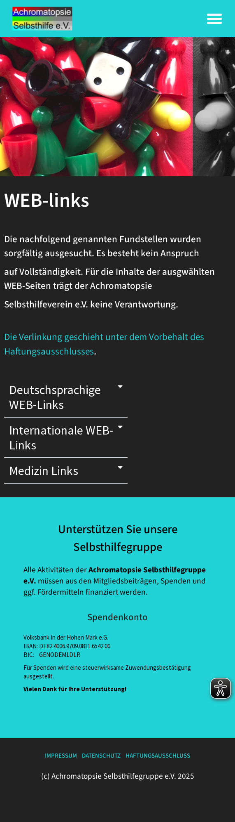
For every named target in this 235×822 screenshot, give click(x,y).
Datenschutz (101, 755)
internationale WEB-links (61, 437)
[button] (214, 18)
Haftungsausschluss (158, 755)
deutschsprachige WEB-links (55, 397)
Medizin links (43, 470)
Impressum (61, 755)
